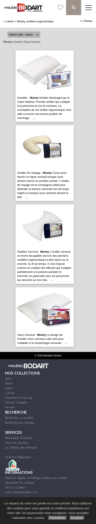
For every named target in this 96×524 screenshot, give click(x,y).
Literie (10, 21)
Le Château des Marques (21, 447)
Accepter (77, 518)
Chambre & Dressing (18, 397)
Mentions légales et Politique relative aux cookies (36, 478)
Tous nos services (16, 442)
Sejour (9, 383)
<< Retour (86, 21)
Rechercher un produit (19, 417)
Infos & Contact (15, 487)
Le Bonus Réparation (18, 457)
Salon (8, 378)
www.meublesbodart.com (21, 492)
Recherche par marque (19, 422)
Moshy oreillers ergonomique (35, 21)
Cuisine (9, 392)
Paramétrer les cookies (19, 482)
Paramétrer (57, 518)
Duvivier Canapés (16, 402)
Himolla (10, 407)
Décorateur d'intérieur (18, 438)
